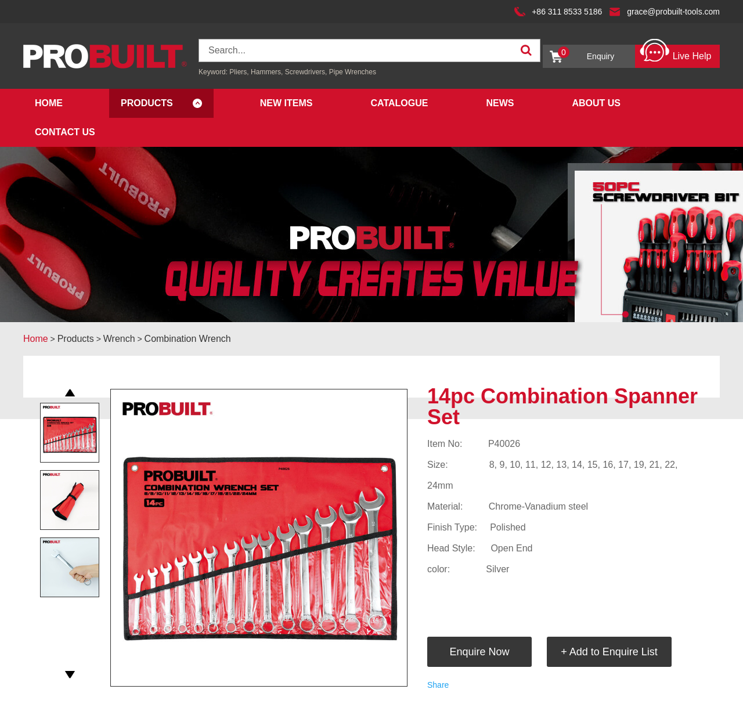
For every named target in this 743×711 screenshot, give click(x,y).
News (500, 103)
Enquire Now (479, 652)
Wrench (119, 339)
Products (147, 103)
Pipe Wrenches (352, 72)
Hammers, (267, 72)
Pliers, (238, 72)
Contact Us (65, 132)
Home (49, 103)
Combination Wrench (188, 339)
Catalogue (399, 103)
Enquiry (586, 53)
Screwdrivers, (307, 72)
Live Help (675, 53)
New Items (286, 103)
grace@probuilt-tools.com (673, 11)
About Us (596, 103)
